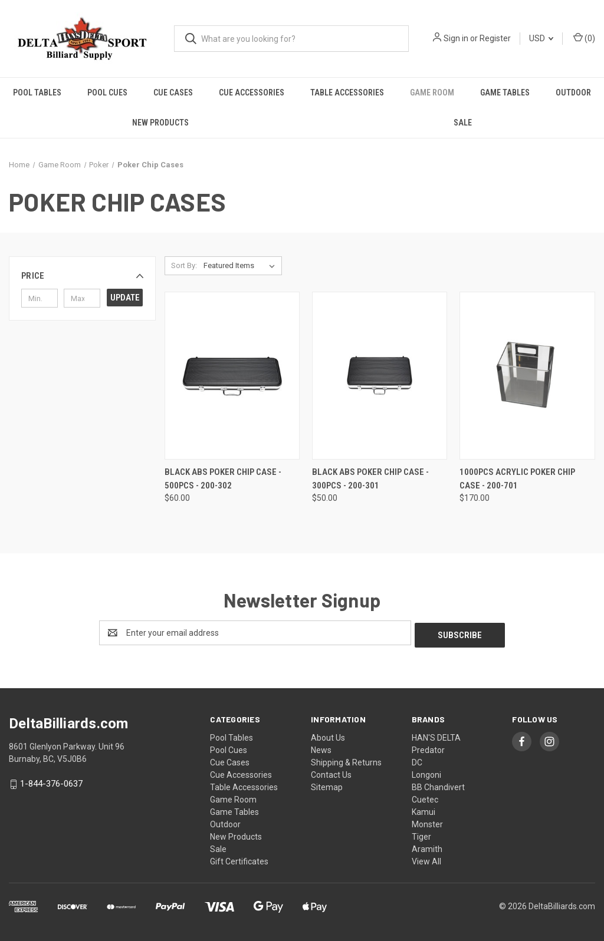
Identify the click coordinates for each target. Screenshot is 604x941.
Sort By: (184, 265)
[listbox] (241, 266)
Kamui (423, 809)
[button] (82, 276)
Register (495, 38)
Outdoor (573, 92)
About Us (328, 735)
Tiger (421, 834)
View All (426, 859)
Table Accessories (347, 92)
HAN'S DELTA (436, 735)
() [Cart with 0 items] (584, 37)
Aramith (427, 846)
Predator (428, 747)
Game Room (432, 92)
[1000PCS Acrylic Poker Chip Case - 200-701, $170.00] (527, 375)
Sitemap (327, 785)
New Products (160, 122)
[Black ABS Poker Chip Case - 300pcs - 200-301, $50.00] (379, 375)
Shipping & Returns (346, 760)
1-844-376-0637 (51, 782)
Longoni (426, 772)
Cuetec (425, 797)
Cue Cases (173, 92)
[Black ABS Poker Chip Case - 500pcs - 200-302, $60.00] (232, 375)
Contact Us (331, 772)
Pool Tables (37, 92)
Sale (463, 122)
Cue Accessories (251, 92)
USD (541, 38)
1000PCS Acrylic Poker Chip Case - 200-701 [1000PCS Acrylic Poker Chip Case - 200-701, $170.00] (517, 479)
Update (125, 297)
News (321, 747)
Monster (427, 822)
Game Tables (505, 92)
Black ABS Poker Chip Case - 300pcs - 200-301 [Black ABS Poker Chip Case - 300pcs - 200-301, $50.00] (370, 479)
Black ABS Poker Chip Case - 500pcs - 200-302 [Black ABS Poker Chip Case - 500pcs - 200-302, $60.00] (223, 479)
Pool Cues (107, 92)
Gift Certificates (239, 859)
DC (417, 760)
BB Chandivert (438, 785)
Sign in (456, 38)
